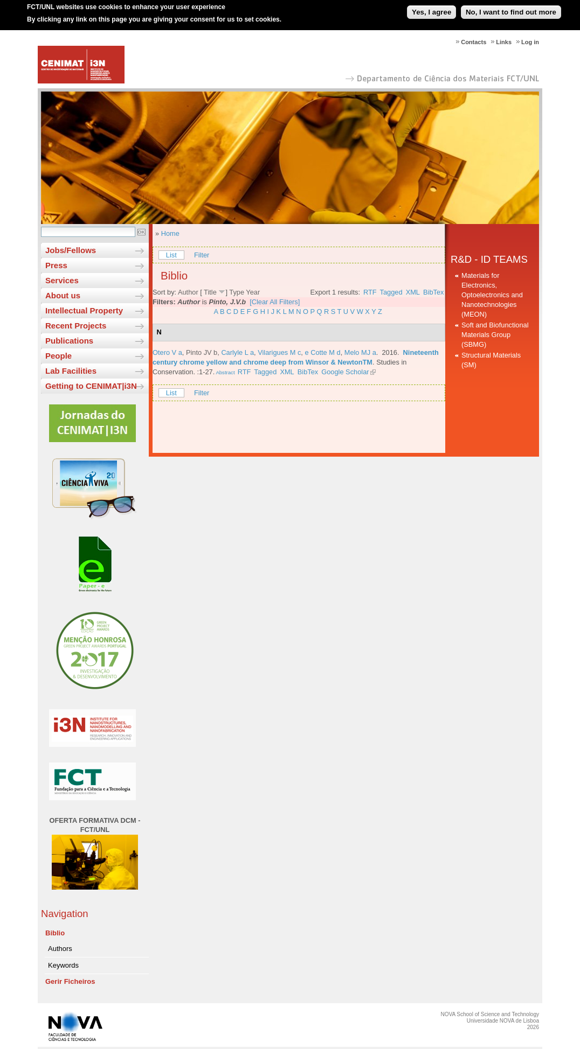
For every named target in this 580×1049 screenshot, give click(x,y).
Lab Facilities (70, 370)
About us (62, 295)
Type (236, 292)
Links (504, 42)
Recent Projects (75, 325)
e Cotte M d (322, 352)
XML (413, 292)
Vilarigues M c (279, 352)
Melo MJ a (360, 352)
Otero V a (167, 352)
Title (210, 292)
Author (188, 292)
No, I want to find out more (511, 7)
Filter (201, 255)
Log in (530, 42)
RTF (370, 292)
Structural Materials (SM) (491, 360)
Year (253, 292)
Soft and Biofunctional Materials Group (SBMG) (495, 334)
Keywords (63, 965)
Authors (60, 949)
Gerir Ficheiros (70, 981)
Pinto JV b (201, 352)
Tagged (391, 292)
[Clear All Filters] (275, 302)
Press (56, 265)
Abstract (224, 372)
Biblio (55, 933)
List (171, 255)
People (58, 355)
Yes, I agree (431, 7)
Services (62, 280)
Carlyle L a (237, 352)
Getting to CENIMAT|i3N (91, 385)
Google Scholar (345, 372)
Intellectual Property (84, 310)
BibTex (433, 292)
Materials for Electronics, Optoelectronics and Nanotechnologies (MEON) (492, 294)
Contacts (473, 42)
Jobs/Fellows (70, 250)
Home (170, 233)
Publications (69, 340)
